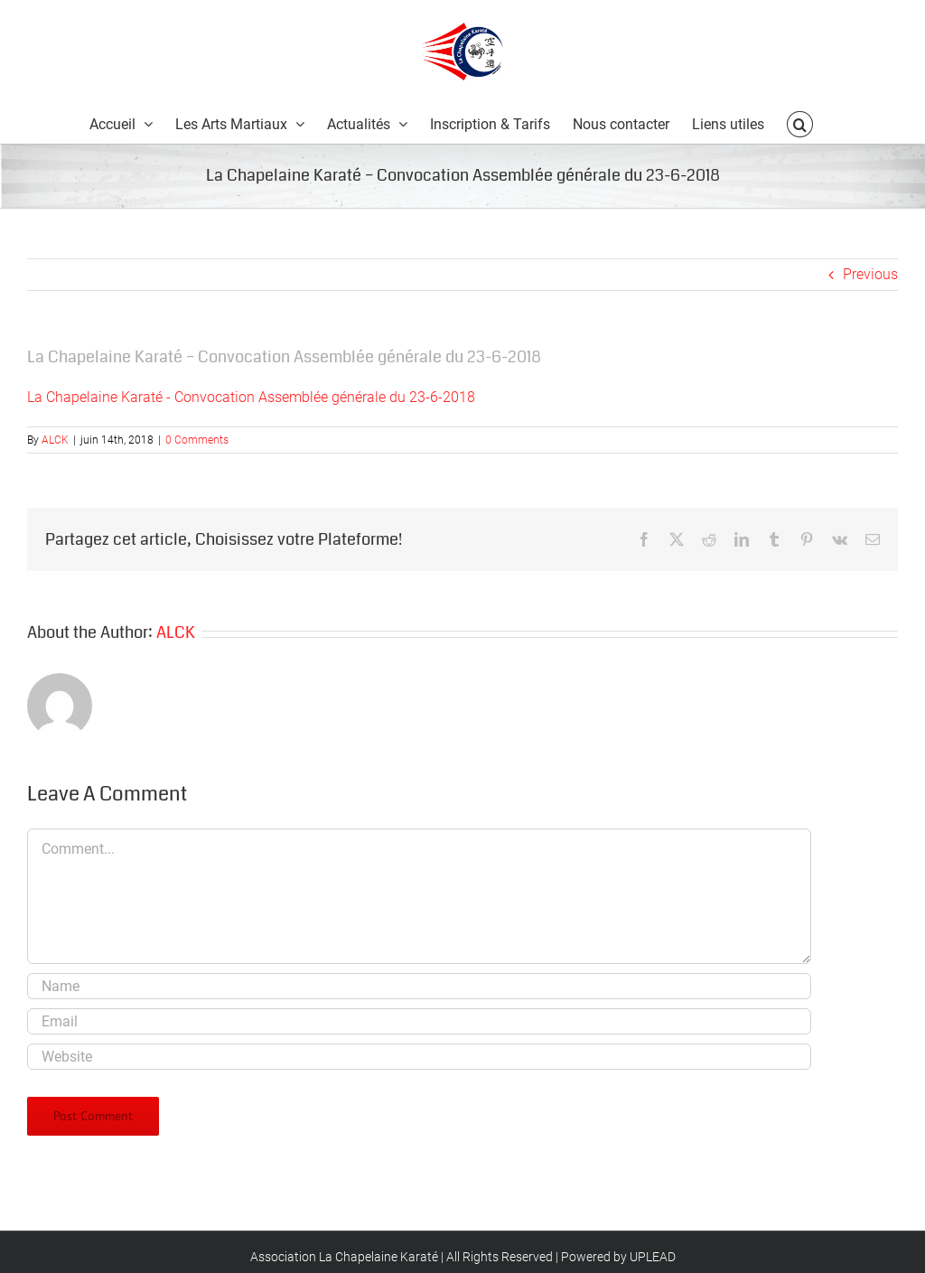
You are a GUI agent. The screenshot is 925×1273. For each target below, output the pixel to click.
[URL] (419, 1057)
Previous (870, 274)
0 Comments (197, 440)
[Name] (419, 986)
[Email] (419, 1021)
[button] (799, 123)
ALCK (55, 440)
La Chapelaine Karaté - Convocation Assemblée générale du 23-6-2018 (251, 397)
